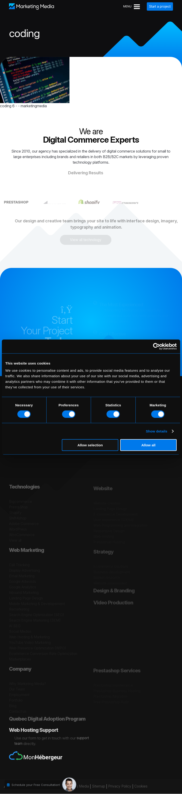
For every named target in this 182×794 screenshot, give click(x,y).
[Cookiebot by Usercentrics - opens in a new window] (156, 346)
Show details (156, 431)
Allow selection (90, 445)
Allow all (148, 445)
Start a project (160, 6)
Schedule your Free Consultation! (36, 785)
